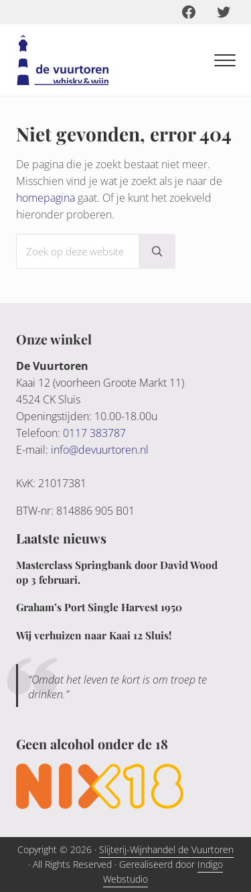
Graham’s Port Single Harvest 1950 (99, 607)
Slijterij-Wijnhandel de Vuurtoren (166, 849)
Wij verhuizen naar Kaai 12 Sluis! (93, 635)
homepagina (45, 197)
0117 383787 (94, 433)
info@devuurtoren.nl (100, 449)
